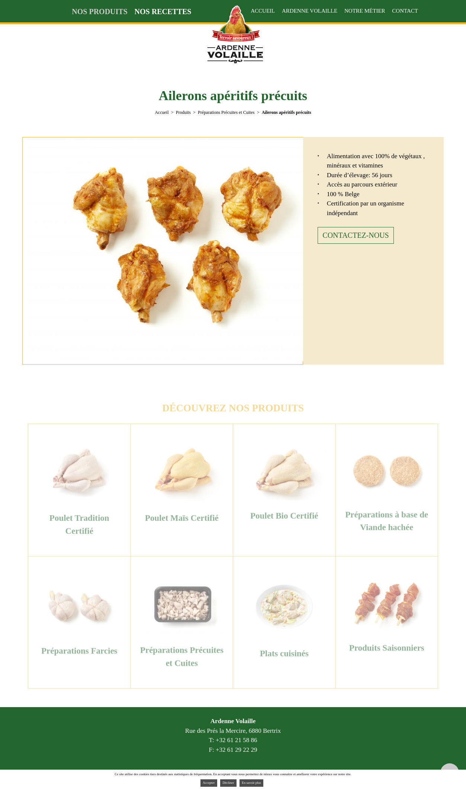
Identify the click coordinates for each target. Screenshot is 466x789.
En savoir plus (251, 783)
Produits (183, 112)
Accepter (209, 783)
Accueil (161, 112)
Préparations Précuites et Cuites (226, 112)
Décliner (228, 783)
